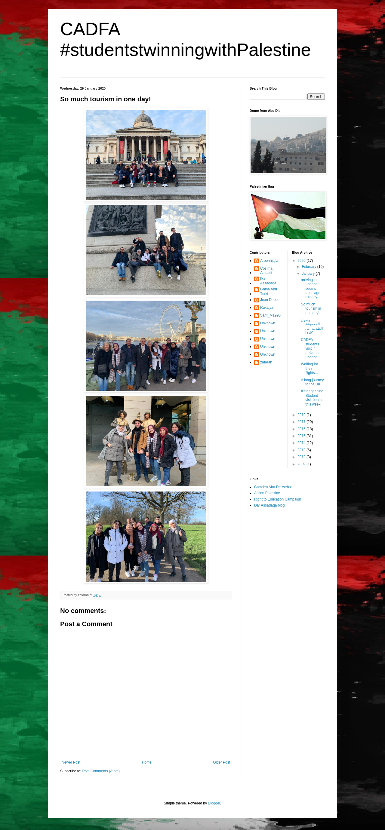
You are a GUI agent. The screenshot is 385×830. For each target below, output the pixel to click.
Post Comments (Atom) (101, 771)
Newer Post (71, 762)
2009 (301, 464)
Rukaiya (266, 307)
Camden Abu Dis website (274, 487)
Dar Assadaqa (268, 281)
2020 (301, 261)
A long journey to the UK (312, 382)
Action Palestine (267, 493)
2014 (301, 443)
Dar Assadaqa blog (269, 505)
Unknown (267, 323)
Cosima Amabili (266, 270)
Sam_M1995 (270, 315)
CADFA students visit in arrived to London (310, 348)
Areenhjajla (269, 261)
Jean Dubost (270, 300)
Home (147, 762)
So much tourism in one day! (311, 308)
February (309, 267)
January (309, 273)
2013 (301, 450)
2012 (301, 457)
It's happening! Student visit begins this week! (312, 397)
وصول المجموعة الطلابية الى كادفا (311, 326)
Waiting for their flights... (309, 368)
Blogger (214, 803)
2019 (301, 415)
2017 (301, 422)
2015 (301, 436)
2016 (301, 429)
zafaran (266, 362)
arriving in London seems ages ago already (310, 288)
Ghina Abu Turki (268, 291)
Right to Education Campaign (277, 499)
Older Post (221, 762)
